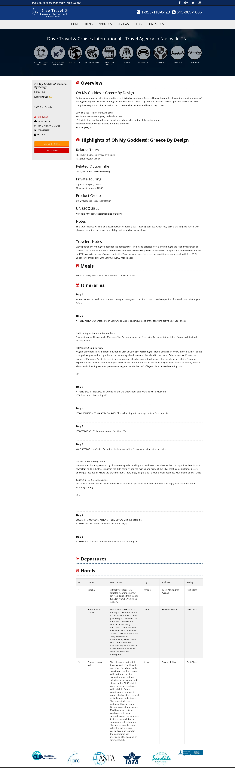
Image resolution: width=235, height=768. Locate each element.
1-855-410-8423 (149, 12)
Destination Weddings (58, 61)
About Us (103, 24)
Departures (42, 128)
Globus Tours (92, 60)
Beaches (195, 60)
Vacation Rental (109, 61)
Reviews (125, 24)
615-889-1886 (185, 12)
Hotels (39, 132)
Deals (83, 24)
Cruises (126, 60)
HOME (66, 24)
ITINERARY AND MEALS (47, 123)
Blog (143, 24)
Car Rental (143, 60)
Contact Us (165, 24)
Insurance (161, 60)
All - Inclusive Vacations (41, 61)
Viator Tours (75, 60)
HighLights (42, 119)
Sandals (178, 60)
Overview (41, 115)
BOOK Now (52, 148)
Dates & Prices (52, 141)
